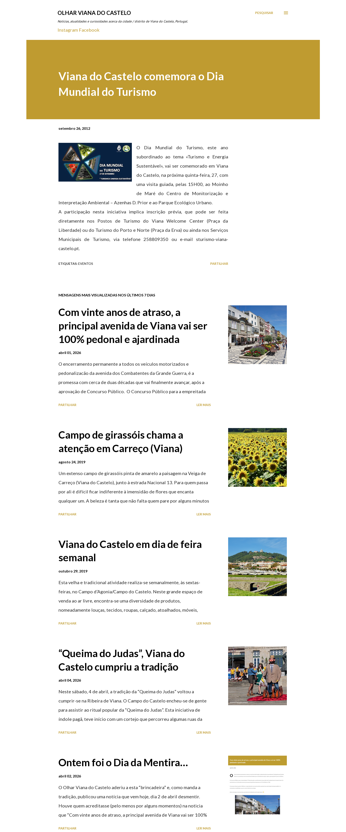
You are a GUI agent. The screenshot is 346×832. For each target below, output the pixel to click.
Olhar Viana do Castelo (94, 12)
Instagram (68, 30)
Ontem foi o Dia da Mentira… (123, 762)
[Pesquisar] (264, 13)
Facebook (89, 30)
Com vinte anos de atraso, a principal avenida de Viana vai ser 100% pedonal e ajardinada (132, 325)
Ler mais (204, 405)
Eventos (85, 263)
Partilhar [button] (219, 263)
